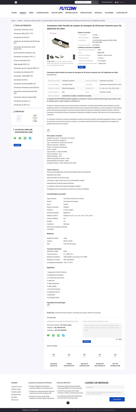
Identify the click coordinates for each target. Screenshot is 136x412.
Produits (23, 12)
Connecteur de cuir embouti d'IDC (25, 68)
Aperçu (13, 20)
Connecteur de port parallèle (23, 84)
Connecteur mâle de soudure (32, 20)
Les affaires (109, 12)
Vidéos (31, 12)
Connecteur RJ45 (19, 80)
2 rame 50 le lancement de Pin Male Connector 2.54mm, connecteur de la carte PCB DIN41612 (70, 392)
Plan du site (14, 400)
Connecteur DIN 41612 (21, 33)
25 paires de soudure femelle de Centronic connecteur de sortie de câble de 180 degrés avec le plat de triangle (41, 393)
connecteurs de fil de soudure (63, 312)
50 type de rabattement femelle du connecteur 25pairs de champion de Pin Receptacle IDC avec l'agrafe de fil (41, 387)
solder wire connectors (94, 312)
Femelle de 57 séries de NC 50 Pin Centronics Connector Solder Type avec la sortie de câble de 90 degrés (41, 398)
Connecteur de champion (22, 72)
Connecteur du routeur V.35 (23, 57)
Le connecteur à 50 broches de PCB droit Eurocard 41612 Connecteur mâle (70, 397)
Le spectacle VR (121, 12)
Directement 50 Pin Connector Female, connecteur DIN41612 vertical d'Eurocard (70, 387)
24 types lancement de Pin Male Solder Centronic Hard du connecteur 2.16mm (69, 365)
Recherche (95, 2)
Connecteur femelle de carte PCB (25, 87)
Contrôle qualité (71, 12)
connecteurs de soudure (80, 312)
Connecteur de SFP (20, 105)
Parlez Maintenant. (107, 2)
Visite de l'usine (56, 12)
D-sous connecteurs (20, 60)
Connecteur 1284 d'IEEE (22, 76)
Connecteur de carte (20, 101)
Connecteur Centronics (21, 30)
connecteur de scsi (20, 37)
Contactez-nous (86, 12)
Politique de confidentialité (30, 410)
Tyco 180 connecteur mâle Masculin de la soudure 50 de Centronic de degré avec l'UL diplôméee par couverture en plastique (115, 365)
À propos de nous (42, 12)
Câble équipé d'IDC (20, 64)
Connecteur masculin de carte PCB (25, 91)
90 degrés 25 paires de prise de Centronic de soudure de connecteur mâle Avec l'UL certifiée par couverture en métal (99, 365)
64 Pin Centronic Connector (23, 53)
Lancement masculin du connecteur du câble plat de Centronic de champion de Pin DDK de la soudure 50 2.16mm (53, 365)
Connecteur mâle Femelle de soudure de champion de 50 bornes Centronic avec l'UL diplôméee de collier (60, 63)
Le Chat (81, 67)
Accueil (14, 12)
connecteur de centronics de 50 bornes (27, 41)
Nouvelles (98, 12)
